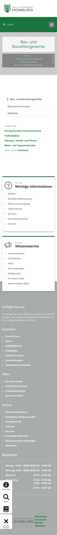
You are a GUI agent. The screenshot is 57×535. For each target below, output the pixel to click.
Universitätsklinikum (16, 412)
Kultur (11, 263)
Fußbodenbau (12, 135)
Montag (9, 465)
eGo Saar (10, 431)
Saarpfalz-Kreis (13, 421)
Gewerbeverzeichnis (18, 218)
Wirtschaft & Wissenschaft (28, 59)
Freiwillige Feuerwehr (16, 436)
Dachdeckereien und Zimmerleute (23, 130)
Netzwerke (11, 445)
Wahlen (12, 193)
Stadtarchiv (11, 350)
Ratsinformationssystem (20, 198)
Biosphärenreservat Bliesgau (20, 440)
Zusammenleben (16, 253)
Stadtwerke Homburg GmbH (20, 417)
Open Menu (52, 25)
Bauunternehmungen (19, 106)
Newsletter (40, 525)
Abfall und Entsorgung (19, 203)
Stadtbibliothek (13, 345)
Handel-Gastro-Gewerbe (18, 365)
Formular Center (16, 278)
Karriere (12, 223)
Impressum (40, 519)
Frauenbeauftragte (15, 391)
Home (27, 56)
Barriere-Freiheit (14, 395)
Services (12, 213)
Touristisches (14, 258)
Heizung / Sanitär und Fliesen (21, 140)
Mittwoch (10, 475)
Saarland (10, 426)
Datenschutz (41, 516)
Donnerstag (11, 480)
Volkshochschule (14, 355)
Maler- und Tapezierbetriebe (20, 145)
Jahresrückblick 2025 (18, 283)
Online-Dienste (15, 208)
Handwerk (22, 150)
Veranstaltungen (16, 268)
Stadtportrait (14, 273)
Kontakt (39, 522)
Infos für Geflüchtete (16, 386)
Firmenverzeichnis (28, 62)
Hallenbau (13, 113)
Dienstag (10, 470)
